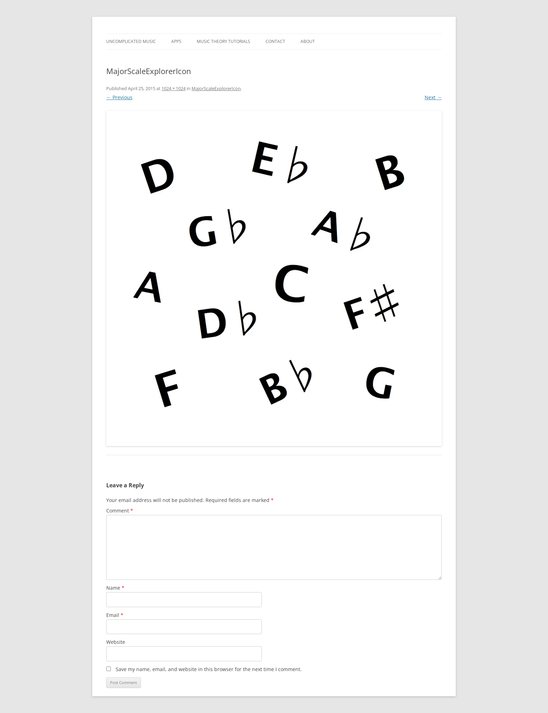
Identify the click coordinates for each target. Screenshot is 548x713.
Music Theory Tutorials (223, 41)
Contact (275, 41)
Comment (119, 510)
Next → (433, 97)
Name (115, 587)
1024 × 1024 (173, 88)
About (308, 41)
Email (114, 615)
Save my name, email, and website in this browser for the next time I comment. (209, 669)
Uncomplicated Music (131, 41)
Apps (176, 41)
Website (115, 642)
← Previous (119, 97)
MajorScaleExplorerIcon (216, 88)
